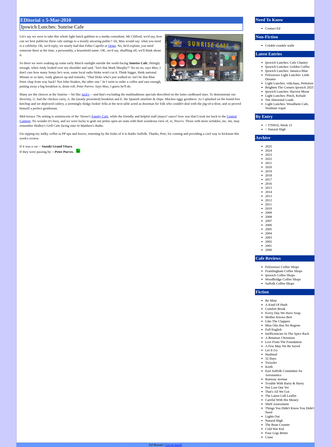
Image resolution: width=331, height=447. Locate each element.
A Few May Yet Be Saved (282, 346)
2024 (268, 150)
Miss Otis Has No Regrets (282, 325)
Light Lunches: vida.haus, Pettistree (289, 83)
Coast (269, 437)
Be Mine (271, 300)
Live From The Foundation (283, 342)
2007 (268, 221)
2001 (268, 246)
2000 (268, 250)
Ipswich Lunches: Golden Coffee (287, 67)
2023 (268, 155)
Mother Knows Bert (278, 317)
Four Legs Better (276, 433)
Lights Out (272, 416)
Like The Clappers (277, 321)
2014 (268, 192)
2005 (268, 229)
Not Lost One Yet (277, 387)
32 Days (270, 358)
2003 (268, 237)
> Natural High (275, 129)
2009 (268, 212)
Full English (273, 329)
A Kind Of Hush (276, 305)
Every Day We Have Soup (283, 313)
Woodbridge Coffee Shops (283, 279)
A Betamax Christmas (280, 338)
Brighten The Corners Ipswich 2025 (289, 87)
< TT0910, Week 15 (278, 125)
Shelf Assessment (277, 404)
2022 (268, 159)
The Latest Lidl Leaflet (280, 396)
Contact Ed (272, 28)
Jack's (85, 94)
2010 (268, 208)
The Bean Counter (277, 425)
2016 (268, 183)
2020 (268, 167)
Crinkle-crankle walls (279, 45)
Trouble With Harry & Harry (284, 383)
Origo (112, 46)
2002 (268, 241)
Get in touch (173, 445)
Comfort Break (275, 309)
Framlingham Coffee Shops (283, 271)
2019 (268, 171)
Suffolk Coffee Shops (279, 283)
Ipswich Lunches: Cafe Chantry (286, 62)
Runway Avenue (276, 379)
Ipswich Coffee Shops (280, 275)
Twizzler (271, 362)
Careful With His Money (282, 400)
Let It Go (271, 350)
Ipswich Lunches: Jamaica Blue (286, 71)
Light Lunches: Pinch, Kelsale (285, 96)
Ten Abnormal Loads (279, 100)
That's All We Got (277, 391)
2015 (268, 188)
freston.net (167, 8)
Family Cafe (100, 116)
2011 (268, 204)
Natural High (274, 420)
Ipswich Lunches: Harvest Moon (287, 91)
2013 (268, 196)
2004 (268, 233)
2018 (268, 175)
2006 (268, 225)
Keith (269, 367)
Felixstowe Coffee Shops (282, 267)
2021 (268, 163)
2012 (268, 200)
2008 (268, 217)
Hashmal (271, 354)
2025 (268, 146)
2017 (268, 179)
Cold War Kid (274, 429)
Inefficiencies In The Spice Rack (287, 334)
